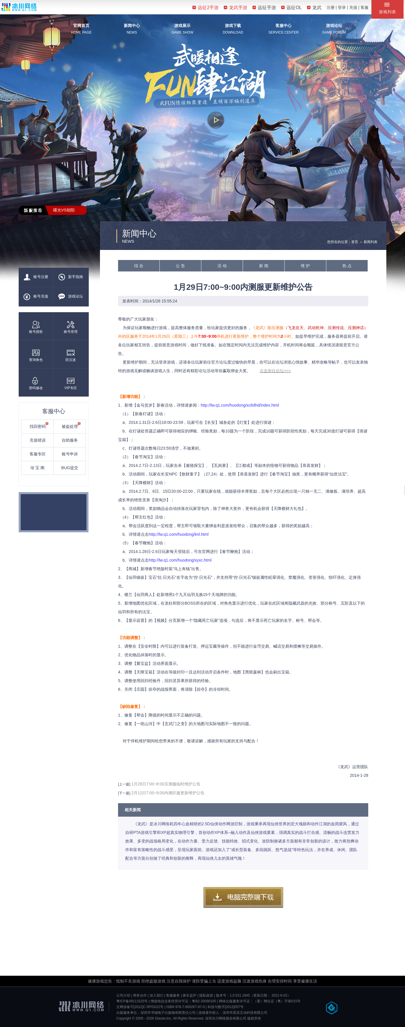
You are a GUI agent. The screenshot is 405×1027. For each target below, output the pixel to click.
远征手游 (264, 7)
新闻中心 (132, 25)
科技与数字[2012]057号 (226, 1007)
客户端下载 (243, 897)
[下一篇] (124, 793)
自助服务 (70, 440)
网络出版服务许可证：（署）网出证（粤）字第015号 (259, 1001)
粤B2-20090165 (204, 1001)
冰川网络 (18, 7)
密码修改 (36, 383)
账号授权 (36, 327)
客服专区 (38, 454)
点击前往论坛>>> (275, 370)
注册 (331, 7)
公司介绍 (123, 995)
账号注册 (36, 277)
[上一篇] (124, 784)
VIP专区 (70, 383)
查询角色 (36, 355)
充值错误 (38, 440)
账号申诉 (70, 454)
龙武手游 (235, 7)
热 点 (347, 265)
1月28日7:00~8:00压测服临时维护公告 (166, 784)
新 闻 (263, 265)
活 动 (222, 265)
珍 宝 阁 (37, 467)
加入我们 (156, 995)
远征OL (291, 7)
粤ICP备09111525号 (132, 1001)
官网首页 (81, 25)
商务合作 (140, 995)
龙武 (314, 7)
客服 (364, 7)
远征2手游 (205, 7)
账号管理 (71, 327)
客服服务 (173, 995)
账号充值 (36, 296)
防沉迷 (70, 355)
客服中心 (283, 25)
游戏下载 (233, 25)
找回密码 (39, 425)
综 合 (138, 265)
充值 (353, 7)
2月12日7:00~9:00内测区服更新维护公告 (168, 793)
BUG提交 (69, 467)
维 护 (305, 265)
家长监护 (189, 995)
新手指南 (70, 277)
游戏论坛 (334, 25)
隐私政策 (206, 995)
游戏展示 (182, 25)
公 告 (180, 265)
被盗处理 (71, 425)
